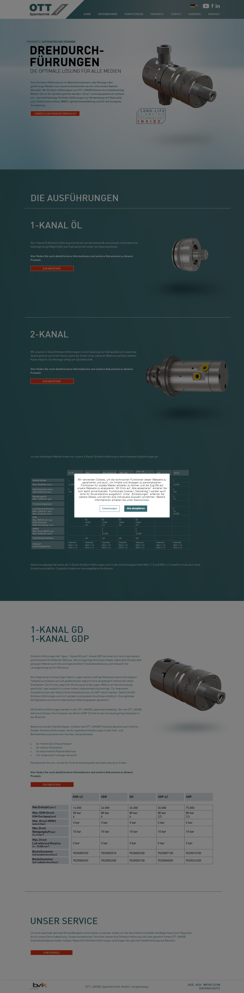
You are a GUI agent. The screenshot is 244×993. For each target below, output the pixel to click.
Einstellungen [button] (109, 508)
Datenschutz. (142, 500)
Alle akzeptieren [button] (136, 508)
